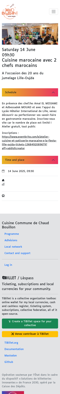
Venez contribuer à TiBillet (30, 334)
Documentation (14, 349)
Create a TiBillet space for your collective (30, 323)
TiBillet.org (11, 343)
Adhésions (10, 240)
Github (8, 362)
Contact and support (17, 253)
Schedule (10, 92)
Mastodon (10, 355)
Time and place (14, 160)
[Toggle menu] (53, 11)
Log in (8, 265)
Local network (13, 247)
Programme (11, 234)
